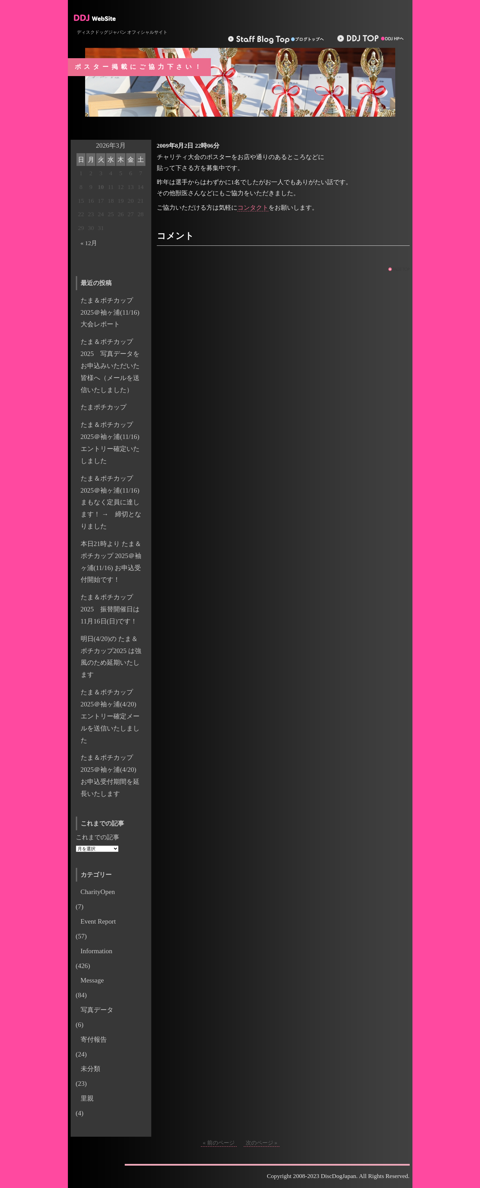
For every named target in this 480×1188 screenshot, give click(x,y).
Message (92, 980)
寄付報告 (94, 1039)
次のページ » (261, 1143)
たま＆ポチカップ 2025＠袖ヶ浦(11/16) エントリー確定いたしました (113, 442)
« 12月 (89, 243)
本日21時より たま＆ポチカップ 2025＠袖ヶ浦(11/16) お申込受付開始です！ (111, 562)
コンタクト (252, 207)
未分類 (90, 1068)
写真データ (97, 1009)
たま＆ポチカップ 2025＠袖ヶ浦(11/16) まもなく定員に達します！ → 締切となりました (111, 502)
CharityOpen (98, 891)
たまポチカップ (103, 407)
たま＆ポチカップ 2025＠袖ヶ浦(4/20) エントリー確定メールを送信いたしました (112, 716)
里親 (87, 1098)
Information (96, 951)
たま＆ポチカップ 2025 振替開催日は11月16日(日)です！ (110, 609)
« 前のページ (219, 1143)
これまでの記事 (97, 837)
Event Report (98, 921)
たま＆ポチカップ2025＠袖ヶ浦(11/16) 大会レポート (113, 312)
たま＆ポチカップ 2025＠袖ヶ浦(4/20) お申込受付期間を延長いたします (112, 775)
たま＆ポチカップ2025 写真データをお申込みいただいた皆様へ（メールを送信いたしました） (110, 365)
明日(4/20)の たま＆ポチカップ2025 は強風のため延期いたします (111, 657)
